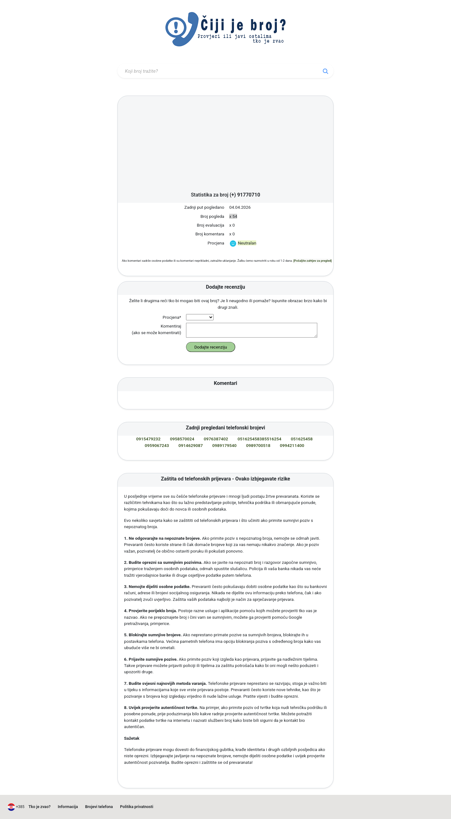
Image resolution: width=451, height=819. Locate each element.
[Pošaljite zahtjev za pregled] (312, 260)
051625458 (302, 438)
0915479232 (148, 438)
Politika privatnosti (136, 806)
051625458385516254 (259, 438)
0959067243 (157, 445)
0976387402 (216, 438)
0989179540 (224, 445)
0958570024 (182, 438)
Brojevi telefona (99, 806)
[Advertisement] (225, 145)
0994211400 (292, 445)
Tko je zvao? (39, 806)
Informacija (68, 806)
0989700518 (258, 445)
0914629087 (191, 445)
